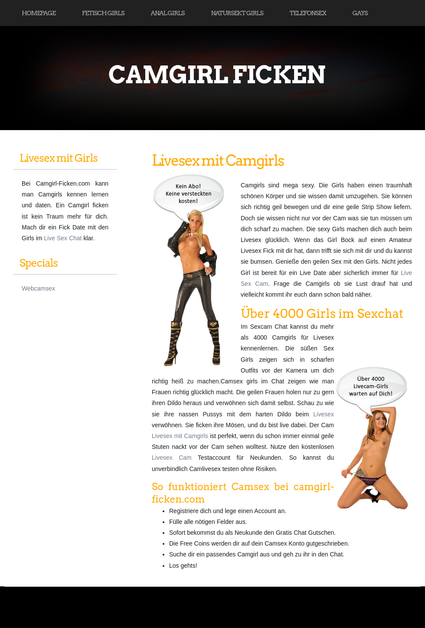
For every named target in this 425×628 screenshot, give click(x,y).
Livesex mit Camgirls (180, 435)
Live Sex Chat (63, 238)
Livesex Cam (172, 457)
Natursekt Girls (237, 13)
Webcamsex (38, 288)
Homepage (39, 13)
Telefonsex (308, 13)
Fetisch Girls (103, 13)
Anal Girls (167, 13)
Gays (360, 13)
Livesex (324, 414)
